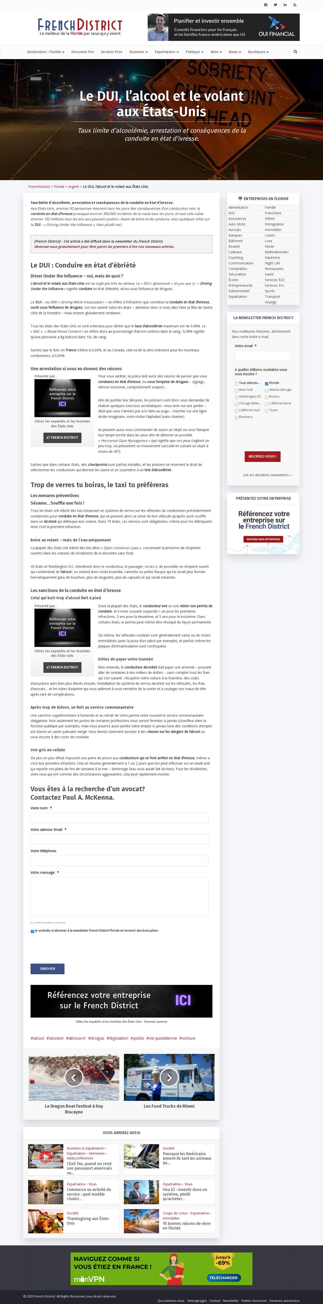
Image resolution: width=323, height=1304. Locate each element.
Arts (231, 213)
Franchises (273, 213)
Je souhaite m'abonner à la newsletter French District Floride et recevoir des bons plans (96, 930)
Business (136, 52)
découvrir (77, 1035)
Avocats (234, 229)
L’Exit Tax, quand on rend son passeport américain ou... (89, 1166)
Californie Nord (280, 403)
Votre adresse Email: (48, 830)
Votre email (246, 346)
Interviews (97, 1151)
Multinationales (277, 252)
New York (246, 390)
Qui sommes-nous (171, 1298)
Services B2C (275, 279)
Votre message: (45, 872)
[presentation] (67, 946)
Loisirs (270, 235)
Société (168, 1145)
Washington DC (250, 396)
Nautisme (272, 257)
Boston (274, 396)
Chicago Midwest (250, 403)
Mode (269, 246)
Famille (270, 207)
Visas (93, 1181)
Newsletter (231, 1298)
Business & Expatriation (85, 1145)
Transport (272, 296)
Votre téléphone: (44, 851)
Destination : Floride (44, 52)
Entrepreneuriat (240, 285)
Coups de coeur (175, 1210)
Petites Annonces (254, 1298)
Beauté (234, 246)
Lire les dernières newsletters (267, 472)
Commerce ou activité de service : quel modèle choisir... (89, 1192)
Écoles (233, 279)
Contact (214, 1298)
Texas (273, 410)
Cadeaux (235, 252)
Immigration (274, 224)
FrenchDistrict (39, 186)
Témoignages (197, 1298)
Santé (269, 274)
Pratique (193, 52)
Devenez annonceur (284, 1298)
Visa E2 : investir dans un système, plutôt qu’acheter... (185, 1192)
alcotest (56, 1035)
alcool (38, 1035)
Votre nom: (41, 808)
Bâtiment (235, 240)
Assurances (237, 218)
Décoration (237, 274)
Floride (59, 186)
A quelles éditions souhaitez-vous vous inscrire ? (261, 372)
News (233, 52)
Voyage (270, 302)
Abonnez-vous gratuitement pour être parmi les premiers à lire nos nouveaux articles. (104, 246)
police (138, 1035)
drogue (97, 1035)
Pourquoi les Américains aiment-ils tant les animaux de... (187, 1156)
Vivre (214, 52)
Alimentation (238, 207)
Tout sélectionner (250, 383)
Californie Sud (249, 410)
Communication (240, 263)
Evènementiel (239, 291)
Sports (270, 291)
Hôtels (270, 218)
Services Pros (111, 52)
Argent (73, 186)
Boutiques (256, 52)
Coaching (235, 257)
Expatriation (165, 52)
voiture (188, 1035)
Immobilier (171, 1215)
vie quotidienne (163, 1035)
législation (118, 1035)
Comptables (237, 268)
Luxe (268, 240)
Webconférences (80, 1155)
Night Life (272, 263)
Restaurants (274, 268)
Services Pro (274, 285)
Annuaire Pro (82, 52)
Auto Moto (237, 224)
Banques (235, 235)
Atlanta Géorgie (280, 390)
